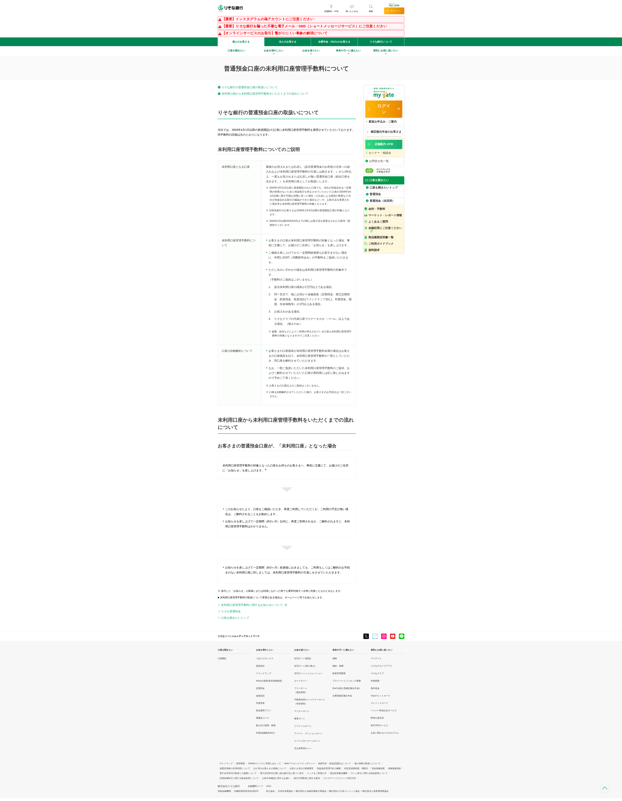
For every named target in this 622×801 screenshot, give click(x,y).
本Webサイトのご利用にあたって (264, 763)
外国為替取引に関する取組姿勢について (239, 778)
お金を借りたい (301, 650)
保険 (334, 658)
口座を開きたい (225, 650)
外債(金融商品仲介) (265, 733)
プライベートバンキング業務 (346, 681)
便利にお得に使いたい (381, 650)
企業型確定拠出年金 (342, 695)
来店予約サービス (379, 725)
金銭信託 (260, 695)
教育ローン (299, 718)
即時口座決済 (377, 718)
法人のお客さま (287, 41)
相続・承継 (337, 666)
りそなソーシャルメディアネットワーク (239, 636)
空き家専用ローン (303, 748)
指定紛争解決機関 (338, 773)
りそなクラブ (377, 673)
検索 (371, 11)
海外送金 (375, 688)
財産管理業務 (339, 673)
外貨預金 (260, 703)
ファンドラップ (263, 673)
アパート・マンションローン (308, 733)
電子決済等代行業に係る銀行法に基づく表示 (282, 773)
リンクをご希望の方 (317, 773)
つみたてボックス (264, 658)
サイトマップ (226, 763)
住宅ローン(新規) (302, 658)
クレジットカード (379, 703)
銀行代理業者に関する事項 (307, 778)
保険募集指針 (394, 768)
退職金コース (262, 718)
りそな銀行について (381, 41)
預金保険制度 (378, 768)
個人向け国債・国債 (266, 725)
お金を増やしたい (264, 650)
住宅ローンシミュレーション (308, 673)
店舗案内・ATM (331, 11)
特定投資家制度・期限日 (356, 768)
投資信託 (260, 666)
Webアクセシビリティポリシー (299, 763)
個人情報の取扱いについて (367, 763)
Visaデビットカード (380, 695)
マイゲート (376, 658)
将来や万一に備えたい (343, 650)
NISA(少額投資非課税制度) (269, 681)
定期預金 (260, 688)
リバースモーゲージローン (307, 741)
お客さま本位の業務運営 (301, 768)
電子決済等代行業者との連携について (238, 773)
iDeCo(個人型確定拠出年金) (346, 688)
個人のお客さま (241, 41)
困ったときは (352, 11)
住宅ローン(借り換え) (304, 666)
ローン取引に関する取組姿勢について (369, 773)
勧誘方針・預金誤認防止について (334, 763)
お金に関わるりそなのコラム (385, 733)
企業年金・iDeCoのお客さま (334, 41)
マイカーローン (301, 711)
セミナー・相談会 (380, 152)
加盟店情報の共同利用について (235, 768)
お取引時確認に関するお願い (276, 778)
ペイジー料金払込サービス (384, 710)
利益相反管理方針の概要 (329, 768)
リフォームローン (303, 726)
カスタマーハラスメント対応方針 (339, 778)
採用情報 (240, 763)
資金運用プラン (263, 710)
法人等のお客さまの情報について (269, 768)
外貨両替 (375, 681)
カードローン (300, 681)
